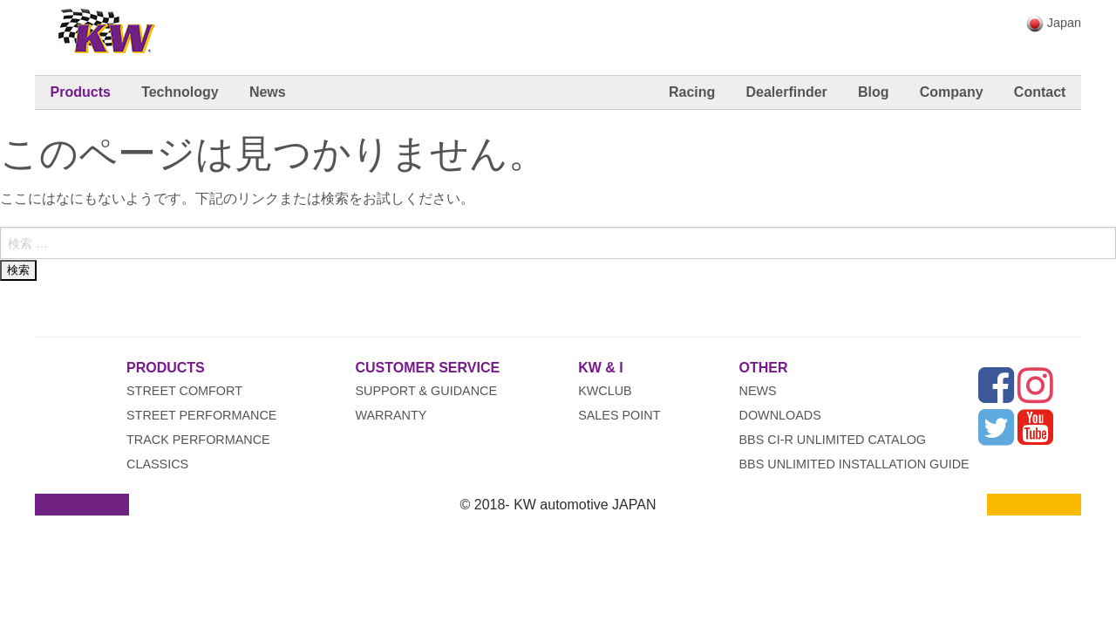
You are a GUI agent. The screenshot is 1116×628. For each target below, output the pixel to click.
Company (951, 92)
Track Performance (198, 440)
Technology (180, 92)
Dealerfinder (786, 92)
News (267, 92)
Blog (873, 92)
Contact (1040, 92)
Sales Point (619, 415)
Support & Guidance (426, 391)
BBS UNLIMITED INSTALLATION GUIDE (854, 464)
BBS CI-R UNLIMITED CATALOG (833, 440)
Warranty (390, 415)
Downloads (780, 415)
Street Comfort (184, 391)
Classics (157, 464)
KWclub (605, 391)
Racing (692, 92)
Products (81, 92)
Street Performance (201, 415)
